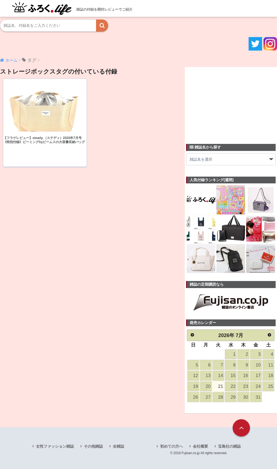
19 (195, 386)
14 (220, 375)
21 (220, 386)
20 (208, 386)
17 (258, 375)
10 (258, 365)
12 (195, 375)
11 (270, 365)
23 (245, 386)
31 (258, 397)
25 (270, 386)
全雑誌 (118, 446)
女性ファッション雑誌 (55, 446)
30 (245, 397)
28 (220, 397)
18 (270, 375)
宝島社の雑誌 (229, 446)
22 (233, 386)
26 (195, 397)
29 (233, 397)
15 (233, 375)
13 (208, 375)
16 (245, 375)
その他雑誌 (93, 446)
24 (258, 386)
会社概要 (200, 446)
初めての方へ (171, 446)
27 (208, 397)
